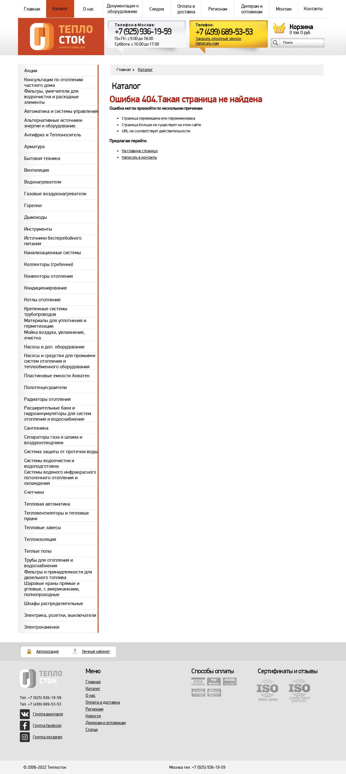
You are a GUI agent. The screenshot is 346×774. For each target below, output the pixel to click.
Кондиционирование (45, 288)
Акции (30, 71)
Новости (93, 716)
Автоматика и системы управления (61, 111)
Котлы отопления (42, 300)
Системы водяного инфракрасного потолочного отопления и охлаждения (60, 477)
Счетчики (34, 492)
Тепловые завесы (42, 527)
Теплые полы (37, 551)
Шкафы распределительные (53, 603)
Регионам (218, 9)
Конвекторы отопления (48, 276)
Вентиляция (36, 170)
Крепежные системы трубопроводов (45, 311)
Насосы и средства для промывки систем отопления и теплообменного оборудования (59, 361)
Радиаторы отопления (47, 399)
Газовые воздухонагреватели (55, 194)
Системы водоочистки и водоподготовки (49, 463)
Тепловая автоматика (47, 504)
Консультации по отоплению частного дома (53, 82)
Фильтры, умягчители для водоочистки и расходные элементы (51, 96)
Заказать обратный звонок (218, 39)
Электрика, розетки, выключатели (60, 615)
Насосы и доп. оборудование (54, 347)
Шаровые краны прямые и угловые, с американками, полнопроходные (51, 589)
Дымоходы (35, 217)
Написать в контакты (139, 157)
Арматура (34, 147)
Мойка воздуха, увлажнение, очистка (54, 335)
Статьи (92, 729)
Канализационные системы (52, 253)
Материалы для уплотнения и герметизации (55, 323)
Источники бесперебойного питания (53, 240)
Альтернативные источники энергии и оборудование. (53, 123)
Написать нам (207, 43)
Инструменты (38, 229)
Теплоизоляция (40, 539)
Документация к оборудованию (122, 9)
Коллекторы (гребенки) (48, 264)
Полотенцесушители (45, 387)
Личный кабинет (96, 651)
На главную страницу (140, 150)
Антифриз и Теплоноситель (52, 135)
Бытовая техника (42, 158)
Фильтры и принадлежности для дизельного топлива (58, 574)
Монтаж (284, 9)
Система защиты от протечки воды (61, 452)
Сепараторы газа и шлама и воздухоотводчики (53, 439)
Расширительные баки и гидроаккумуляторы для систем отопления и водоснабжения (57, 413)
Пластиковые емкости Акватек (57, 376)
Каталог (60, 9)
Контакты (313, 9)
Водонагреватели (42, 182)
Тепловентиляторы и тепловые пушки (56, 515)
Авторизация (47, 651)
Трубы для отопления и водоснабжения (48, 562)
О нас (88, 9)
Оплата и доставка (186, 9)
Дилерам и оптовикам (251, 9)
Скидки (157, 9)
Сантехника (36, 428)
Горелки (33, 205)
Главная (32, 9)
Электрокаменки (41, 627)
